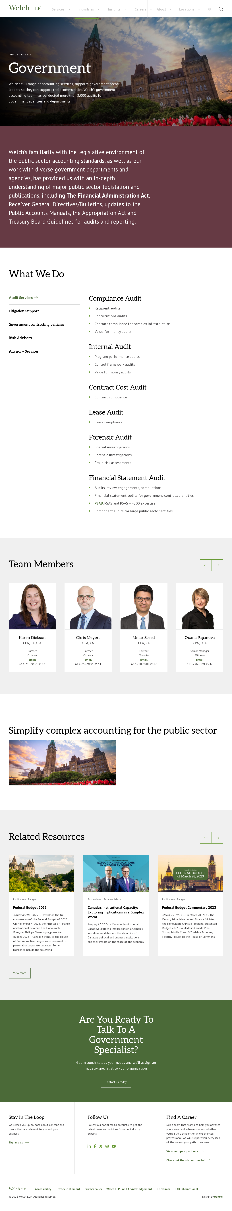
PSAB (99, 503)
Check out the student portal (185, 1160)
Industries (72, 9)
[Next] (217, 565)
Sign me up (16, 1142)
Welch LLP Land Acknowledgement (129, 1189)
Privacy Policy (93, 1189)
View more (19, 973)
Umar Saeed (144, 638)
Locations (199, 9)
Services (53, 9)
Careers (106, 9)
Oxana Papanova (200, 638)
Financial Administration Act (113, 195)
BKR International (186, 1189)
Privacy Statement (68, 1189)
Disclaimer (163, 1189)
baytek (218, 1196)
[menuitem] (213, 10)
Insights (90, 9)
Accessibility (43, 1189)
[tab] (44, 297)
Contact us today (116, 1082)
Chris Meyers (88, 638)
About (182, 9)
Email (32, 659)
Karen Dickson (32, 638)
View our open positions (182, 1151)
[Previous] (206, 565)
